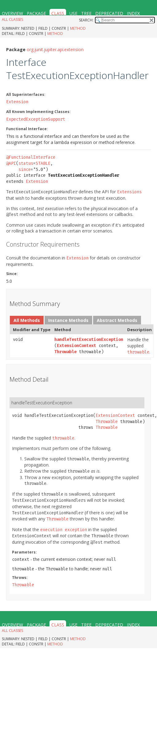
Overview (12, 13)
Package (36, 13)
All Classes (12, 19)
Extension (17, 101)
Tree (86, 13)
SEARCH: (86, 20)
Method (78, 28)
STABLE (43, 163)
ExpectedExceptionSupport (35, 119)
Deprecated (109, 13)
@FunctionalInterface (30, 157)
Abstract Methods (117, 320)
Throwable (65, 351)
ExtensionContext (76, 345)
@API (11, 163)
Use (73, 13)
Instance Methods (68, 320)
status (25, 163)
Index (133, 13)
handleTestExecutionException (88, 339)
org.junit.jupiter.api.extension (55, 49)
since (24, 169)
